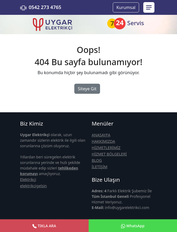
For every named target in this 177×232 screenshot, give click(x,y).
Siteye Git (87, 89)
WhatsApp (132, 225)
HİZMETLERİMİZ (106, 147)
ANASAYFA (101, 134)
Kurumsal (125, 7)
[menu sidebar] (148, 7)
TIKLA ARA (44, 225)
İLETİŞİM (99, 166)
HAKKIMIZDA (103, 141)
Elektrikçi (28, 179)
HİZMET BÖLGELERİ (109, 154)
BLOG (97, 160)
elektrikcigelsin (33, 185)
